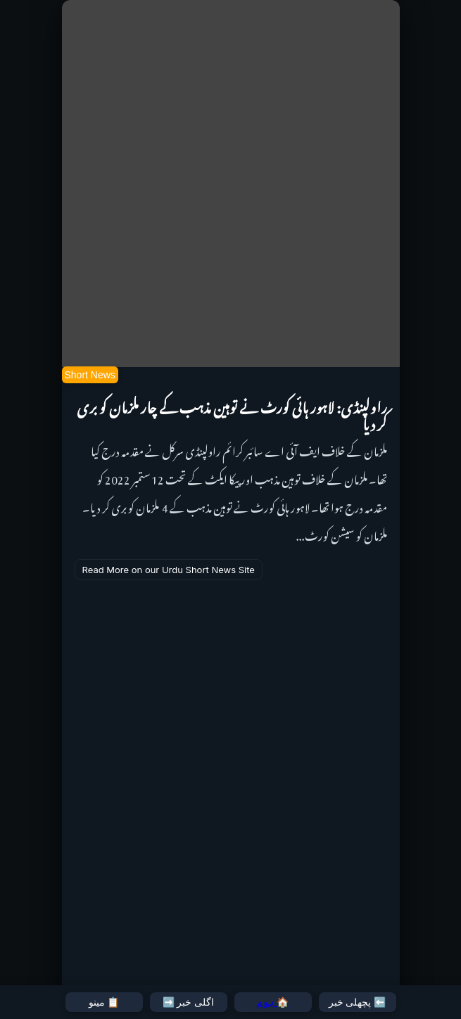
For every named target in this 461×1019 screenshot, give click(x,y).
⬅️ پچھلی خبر (357, 1002)
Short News (90, 374)
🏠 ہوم (273, 1002)
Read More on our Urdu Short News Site (168, 569)
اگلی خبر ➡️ (189, 1002)
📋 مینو (104, 1002)
